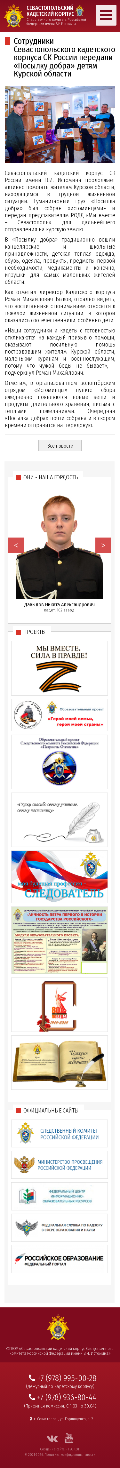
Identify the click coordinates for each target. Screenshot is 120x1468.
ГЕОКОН (74, 1449)
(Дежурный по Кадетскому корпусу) (60, 1386)
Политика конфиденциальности (69, 1454)
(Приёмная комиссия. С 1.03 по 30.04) (60, 1406)
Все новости (60, 446)
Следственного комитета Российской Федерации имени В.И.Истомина (59, 15)
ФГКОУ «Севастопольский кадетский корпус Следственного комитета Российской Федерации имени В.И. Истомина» (60, 1351)
